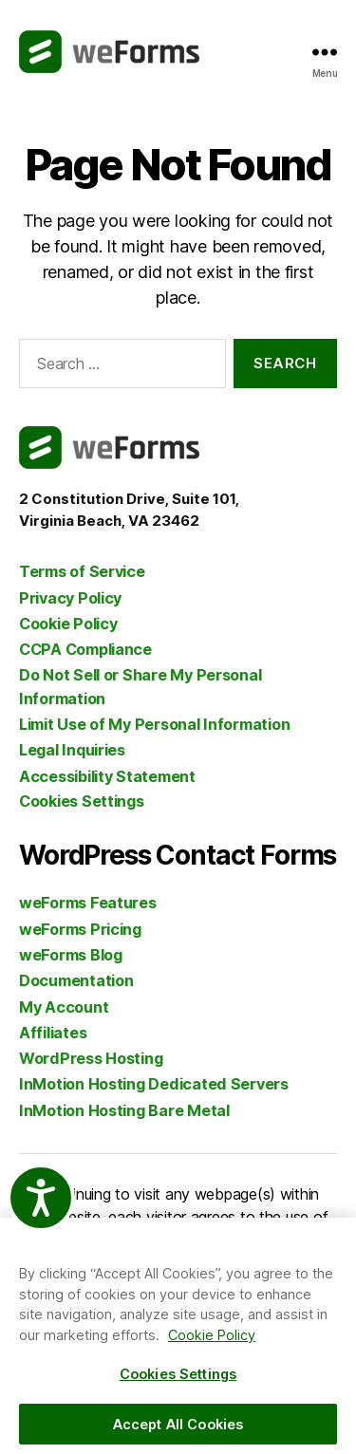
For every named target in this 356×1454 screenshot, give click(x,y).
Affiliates (52, 1032)
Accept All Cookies (178, 1424)
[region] (178, 1336)
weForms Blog (70, 954)
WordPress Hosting (90, 1058)
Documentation (76, 980)
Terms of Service (82, 571)
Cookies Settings (81, 801)
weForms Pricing (80, 929)
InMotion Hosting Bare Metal (124, 1110)
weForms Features (88, 902)
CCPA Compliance (85, 649)
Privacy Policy (70, 597)
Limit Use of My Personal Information (154, 724)
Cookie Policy (68, 623)
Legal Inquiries (72, 749)
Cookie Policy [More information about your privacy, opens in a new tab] (211, 1335)
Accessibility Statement (107, 776)
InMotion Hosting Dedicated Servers (154, 1083)
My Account (63, 1006)
